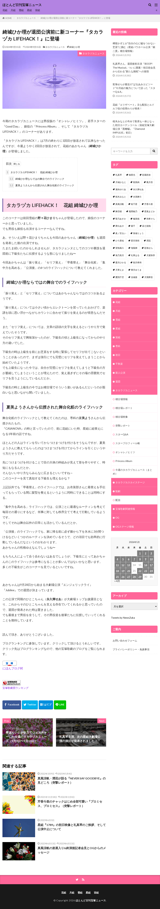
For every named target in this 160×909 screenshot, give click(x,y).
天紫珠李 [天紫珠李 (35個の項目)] (150, 255)
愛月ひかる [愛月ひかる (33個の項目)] (120, 262)
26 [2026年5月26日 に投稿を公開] (122, 576)
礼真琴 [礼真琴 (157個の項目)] (118, 175)
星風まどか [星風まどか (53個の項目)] (149, 211)
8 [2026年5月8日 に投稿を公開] (140, 559)
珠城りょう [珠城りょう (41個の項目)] (138, 233)
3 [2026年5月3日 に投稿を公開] (151, 553)
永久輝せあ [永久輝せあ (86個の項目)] (138, 189)
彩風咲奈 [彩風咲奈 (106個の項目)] (146, 175)
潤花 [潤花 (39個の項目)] (148, 240)
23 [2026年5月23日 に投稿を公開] (145, 570)
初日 (117, 354)
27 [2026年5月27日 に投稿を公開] (128, 576)
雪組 (21, 10)
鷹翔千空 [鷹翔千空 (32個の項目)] (119, 277)
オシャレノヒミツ (125, 452)
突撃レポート (122, 425)
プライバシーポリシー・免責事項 (131, 649)
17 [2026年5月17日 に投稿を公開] (151, 564)
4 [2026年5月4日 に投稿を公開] (117, 559)
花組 (4, 10)
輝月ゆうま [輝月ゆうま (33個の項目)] (136, 270)
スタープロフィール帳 (127, 443)
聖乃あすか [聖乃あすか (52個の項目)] (120, 218)
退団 (117, 381)
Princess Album (123, 460)
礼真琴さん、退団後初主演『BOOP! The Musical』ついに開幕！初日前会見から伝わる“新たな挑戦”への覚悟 (134, 67)
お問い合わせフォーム (125, 640)
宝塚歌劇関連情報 (125, 508)
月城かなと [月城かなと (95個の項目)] (120, 182)
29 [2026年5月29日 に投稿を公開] (139, 576)
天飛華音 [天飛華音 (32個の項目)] (148, 277)
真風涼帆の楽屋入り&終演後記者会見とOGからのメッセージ (72, 850)
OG (117, 517)
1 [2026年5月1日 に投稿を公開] (140, 553)
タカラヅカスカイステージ (130, 482)
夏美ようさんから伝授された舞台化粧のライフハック (41, 185)
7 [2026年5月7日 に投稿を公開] (134, 559)
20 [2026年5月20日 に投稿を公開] (128, 570)
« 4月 (117, 580)
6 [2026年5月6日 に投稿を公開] (128, 559)
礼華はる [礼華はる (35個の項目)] (135, 255)
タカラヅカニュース (26, 18)
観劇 (117, 491)
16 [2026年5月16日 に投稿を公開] (145, 564)
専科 (117, 346)
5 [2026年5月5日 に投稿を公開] (123, 559)
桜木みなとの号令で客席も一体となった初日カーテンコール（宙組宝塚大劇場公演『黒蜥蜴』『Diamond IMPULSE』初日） (133, 127)
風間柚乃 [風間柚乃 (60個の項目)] (133, 211)
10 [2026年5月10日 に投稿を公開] (151, 559)
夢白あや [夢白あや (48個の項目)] (119, 226)
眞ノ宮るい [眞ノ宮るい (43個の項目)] (120, 233)
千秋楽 (119, 363)
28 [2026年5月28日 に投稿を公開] (134, 576)
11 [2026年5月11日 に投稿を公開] (117, 564)
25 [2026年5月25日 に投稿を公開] (117, 576)
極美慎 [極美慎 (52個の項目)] (136, 218)
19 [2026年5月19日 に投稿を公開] (122, 570)
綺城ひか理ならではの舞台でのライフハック (36, 178)
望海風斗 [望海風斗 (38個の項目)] (119, 248)
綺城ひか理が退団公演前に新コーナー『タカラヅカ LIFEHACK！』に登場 (75, 18)
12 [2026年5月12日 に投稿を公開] (122, 564)
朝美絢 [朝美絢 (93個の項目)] (136, 182)
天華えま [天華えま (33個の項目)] (119, 270)
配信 (117, 499)
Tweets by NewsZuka (123, 617)
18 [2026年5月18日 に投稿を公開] (117, 570)
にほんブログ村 (12, 668)
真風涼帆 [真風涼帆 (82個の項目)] (119, 204)
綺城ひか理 (74, 47)
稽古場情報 (121, 399)
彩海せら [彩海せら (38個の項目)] (148, 248)
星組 (29, 10)
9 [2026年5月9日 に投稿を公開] (145, 559)
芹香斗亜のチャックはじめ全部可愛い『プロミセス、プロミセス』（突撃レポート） (70, 803)
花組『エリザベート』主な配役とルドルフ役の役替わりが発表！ (133, 106)
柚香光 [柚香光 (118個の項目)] (132, 175)
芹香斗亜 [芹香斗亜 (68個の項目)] (148, 204)
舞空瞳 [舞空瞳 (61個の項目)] (118, 211)
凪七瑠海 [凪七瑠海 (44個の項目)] (146, 226)
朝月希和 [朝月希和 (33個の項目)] (137, 262)
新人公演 (120, 372)
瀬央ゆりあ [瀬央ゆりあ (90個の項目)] (120, 189)
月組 (13, 10)
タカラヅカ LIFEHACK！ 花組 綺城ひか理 (32, 172)
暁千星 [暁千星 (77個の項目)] (134, 204)
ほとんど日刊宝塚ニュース (22, 5)
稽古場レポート (124, 407)
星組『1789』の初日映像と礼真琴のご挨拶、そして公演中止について (72, 827)
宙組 (37, 10)
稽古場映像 (121, 416)
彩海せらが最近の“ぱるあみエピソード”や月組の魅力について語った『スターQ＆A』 (134, 88)
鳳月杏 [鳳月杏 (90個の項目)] (149, 182)
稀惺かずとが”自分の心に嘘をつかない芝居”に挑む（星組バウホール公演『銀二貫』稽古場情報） (134, 47)
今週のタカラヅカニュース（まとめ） (132, 471)
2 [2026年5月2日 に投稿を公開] (145, 553)
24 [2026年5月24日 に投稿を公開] (151, 570)
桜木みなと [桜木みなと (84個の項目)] (120, 196)
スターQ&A (121, 434)
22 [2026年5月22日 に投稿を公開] (139, 570)
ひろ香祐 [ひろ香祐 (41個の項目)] (119, 240)
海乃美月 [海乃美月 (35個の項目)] (119, 255)
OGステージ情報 (124, 526)
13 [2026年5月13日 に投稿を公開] (128, 564)
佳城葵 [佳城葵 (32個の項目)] (134, 277)
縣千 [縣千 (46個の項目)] (133, 226)
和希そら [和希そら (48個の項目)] (150, 218)
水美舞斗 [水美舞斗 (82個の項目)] (137, 196)
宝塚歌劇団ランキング (15, 687)
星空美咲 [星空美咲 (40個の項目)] (135, 240)
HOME (8, 18)
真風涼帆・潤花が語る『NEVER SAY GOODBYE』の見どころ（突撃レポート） (72, 780)
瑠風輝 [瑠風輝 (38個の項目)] (134, 248)
